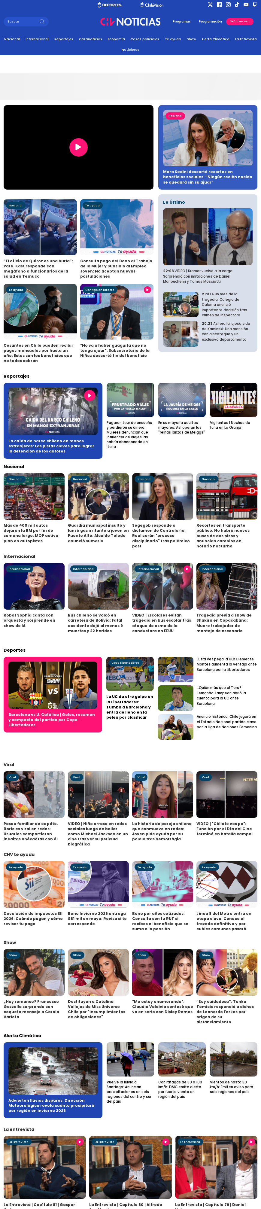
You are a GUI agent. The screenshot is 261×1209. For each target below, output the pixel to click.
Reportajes (63, 39)
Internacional (37, 39)
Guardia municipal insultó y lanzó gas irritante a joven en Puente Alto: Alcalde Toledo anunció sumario (98, 533)
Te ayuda (173, 39)
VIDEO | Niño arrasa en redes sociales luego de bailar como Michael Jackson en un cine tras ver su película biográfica (98, 834)
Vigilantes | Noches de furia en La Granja (230, 425)
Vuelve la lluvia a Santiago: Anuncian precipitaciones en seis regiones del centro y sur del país (129, 1092)
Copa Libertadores (125, 663)
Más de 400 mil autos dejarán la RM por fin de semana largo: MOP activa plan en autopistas (31, 533)
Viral (12, 777)
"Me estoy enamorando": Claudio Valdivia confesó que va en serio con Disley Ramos (162, 1006)
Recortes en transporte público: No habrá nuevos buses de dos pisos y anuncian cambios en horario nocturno (223, 535)
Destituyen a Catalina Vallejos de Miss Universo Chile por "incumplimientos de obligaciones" (96, 1009)
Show (191, 39)
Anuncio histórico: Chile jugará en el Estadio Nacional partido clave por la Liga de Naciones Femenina (227, 721)
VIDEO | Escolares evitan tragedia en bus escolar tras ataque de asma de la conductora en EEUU (161, 623)
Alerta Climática (215, 39)
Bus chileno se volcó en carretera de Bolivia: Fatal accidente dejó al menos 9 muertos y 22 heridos (95, 623)
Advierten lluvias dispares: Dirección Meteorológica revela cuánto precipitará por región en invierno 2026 (51, 1105)
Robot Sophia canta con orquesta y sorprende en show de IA (29, 620)
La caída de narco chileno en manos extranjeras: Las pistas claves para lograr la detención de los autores (51, 446)
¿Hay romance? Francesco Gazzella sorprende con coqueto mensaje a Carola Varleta (31, 1009)
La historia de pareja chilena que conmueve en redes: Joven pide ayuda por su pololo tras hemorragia (162, 831)
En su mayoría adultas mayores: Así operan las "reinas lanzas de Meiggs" (181, 427)
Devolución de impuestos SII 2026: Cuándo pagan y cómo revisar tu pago (33, 918)
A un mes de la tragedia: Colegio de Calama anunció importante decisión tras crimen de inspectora (224, 305)
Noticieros (130, 49)
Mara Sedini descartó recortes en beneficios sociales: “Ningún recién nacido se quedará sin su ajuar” (207, 176)
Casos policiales (145, 39)
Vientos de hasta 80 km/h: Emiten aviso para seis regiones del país (231, 1087)
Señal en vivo (239, 21)
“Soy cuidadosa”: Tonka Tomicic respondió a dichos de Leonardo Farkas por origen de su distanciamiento (225, 1012)
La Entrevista (246, 39)
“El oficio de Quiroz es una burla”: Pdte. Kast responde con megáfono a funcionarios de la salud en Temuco (38, 268)
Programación (210, 21)
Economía (116, 39)
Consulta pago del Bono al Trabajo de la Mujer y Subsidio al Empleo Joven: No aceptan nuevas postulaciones (116, 268)
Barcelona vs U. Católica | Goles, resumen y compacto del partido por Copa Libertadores (51, 719)
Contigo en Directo (99, 290)
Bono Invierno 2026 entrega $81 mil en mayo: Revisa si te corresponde (97, 918)
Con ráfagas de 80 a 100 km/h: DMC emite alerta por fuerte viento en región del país (180, 1089)
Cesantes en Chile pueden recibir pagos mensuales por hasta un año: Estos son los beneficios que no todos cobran (38, 353)
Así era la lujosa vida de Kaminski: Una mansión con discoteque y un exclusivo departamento (226, 331)
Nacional (12, 39)
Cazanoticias (90, 39)
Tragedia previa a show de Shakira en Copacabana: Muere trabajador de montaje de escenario (224, 623)
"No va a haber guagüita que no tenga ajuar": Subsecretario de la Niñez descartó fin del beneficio (115, 350)
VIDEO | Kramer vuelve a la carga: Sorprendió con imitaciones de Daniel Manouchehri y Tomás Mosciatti (198, 276)
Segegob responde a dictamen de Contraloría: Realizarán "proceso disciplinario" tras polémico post (161, 535)
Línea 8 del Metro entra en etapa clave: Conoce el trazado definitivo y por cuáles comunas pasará (223, 921)
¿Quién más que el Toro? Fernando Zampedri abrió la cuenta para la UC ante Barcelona (221, 695)
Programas (182, 21)
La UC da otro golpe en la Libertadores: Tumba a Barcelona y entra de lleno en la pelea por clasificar (129, 707)
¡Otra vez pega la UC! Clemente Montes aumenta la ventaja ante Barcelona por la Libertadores (227, 664)
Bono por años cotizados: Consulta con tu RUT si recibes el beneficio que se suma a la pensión (160, 921)
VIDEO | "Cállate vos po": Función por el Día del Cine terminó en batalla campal (224, 828)
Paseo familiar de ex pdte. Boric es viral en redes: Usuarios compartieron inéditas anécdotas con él (31, 831)
